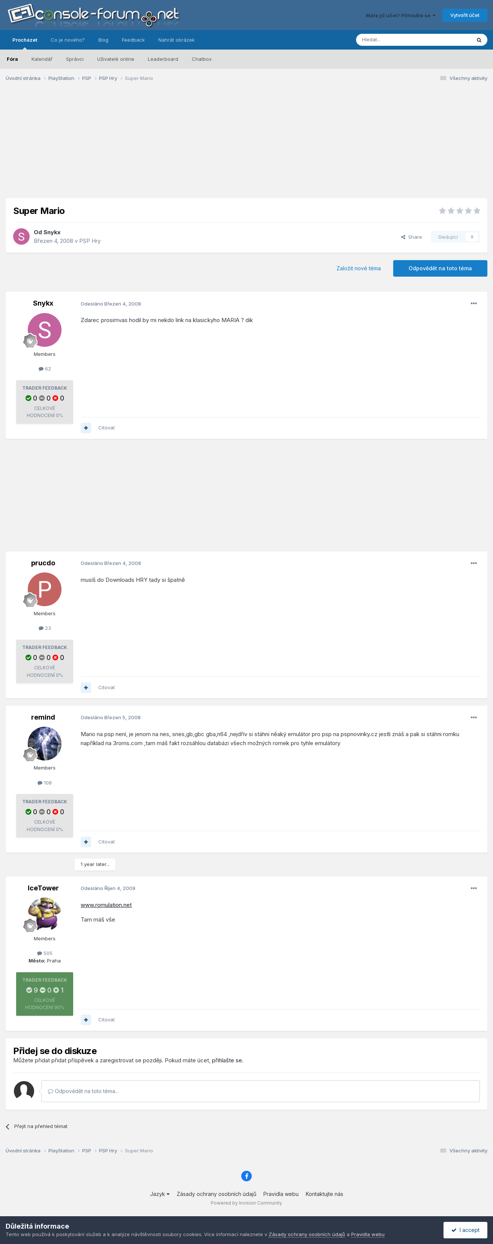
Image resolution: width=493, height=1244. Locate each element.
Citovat (106, 428)
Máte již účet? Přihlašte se (401, 15)
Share (411, 237)
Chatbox (202, 59)
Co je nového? (68, 40)
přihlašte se (227, 1060)
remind (43, 717)
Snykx (52, 232)
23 (45, 628)
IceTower (43, 888)
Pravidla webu (281, 1194)
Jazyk (160, 1194)
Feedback (133, 40)
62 (45, 369)
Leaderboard (163, 59)
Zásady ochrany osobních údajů (216, 1194)
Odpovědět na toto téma (440, 268)
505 (45, 953)
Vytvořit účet (464, 15)
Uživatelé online (115, 59)
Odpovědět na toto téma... (83, 1091)
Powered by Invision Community (246, 1203)
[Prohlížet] (394, 40)
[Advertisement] (246, 145)
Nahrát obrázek (176, 40)
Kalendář (42, 59)
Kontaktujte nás (324, 1194)
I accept (465, 1230)
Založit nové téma (359, 268)
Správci (75, 59)
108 (45, 783)
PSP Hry (90, 240)
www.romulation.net (106, 904)
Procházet (24, 43)
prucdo (43, 563)
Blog (103, 40)
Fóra (12, 59)
